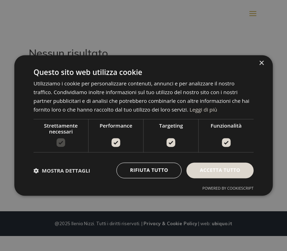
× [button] (261, 63)
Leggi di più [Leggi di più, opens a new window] (203, 109)
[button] (61, 170)
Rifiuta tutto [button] (149, 170)
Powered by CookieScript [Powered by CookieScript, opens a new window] (228, 188)
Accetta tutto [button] (220, 170)
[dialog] (143, 125)
